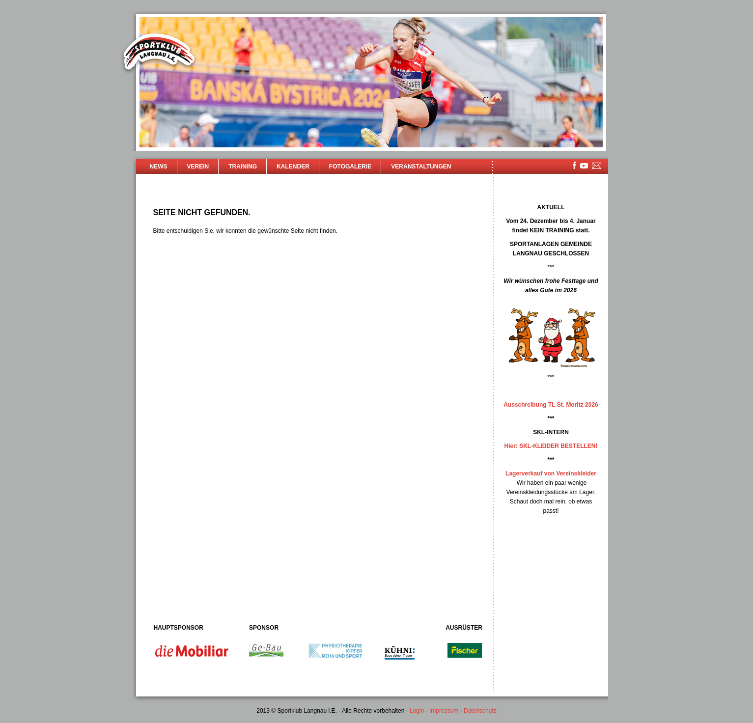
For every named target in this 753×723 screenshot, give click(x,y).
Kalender (293, 166)
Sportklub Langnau (159, 53)
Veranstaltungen (421, 166)
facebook (574, 165)
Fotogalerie (350, 166)
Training (242, 166)
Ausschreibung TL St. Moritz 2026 (550, 404)
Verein (198, 166)
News (158, 166)
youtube (584, 165)
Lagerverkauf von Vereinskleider (550, 473)
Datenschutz (480, 710)
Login (417, 710)
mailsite (597, 166)
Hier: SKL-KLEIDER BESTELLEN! (550, 446)
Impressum (443, 710)
